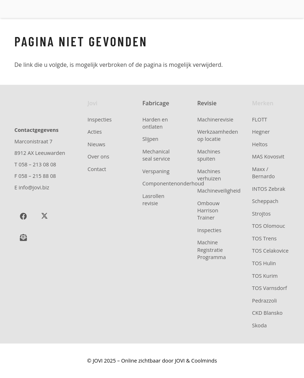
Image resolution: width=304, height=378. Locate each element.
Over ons (98, 156)
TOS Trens (264, 238)
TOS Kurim (265, 275)
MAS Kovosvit (268, 156)
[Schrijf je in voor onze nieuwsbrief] (23, 237)
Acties (94, 131)
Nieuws (96, 144)
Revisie (207, 103)
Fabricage (155, 103)
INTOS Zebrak (268, 188)
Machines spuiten (208, 155)
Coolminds (204, 360)
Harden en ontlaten (155, 123)
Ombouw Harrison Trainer (208, 210)
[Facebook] (23, 216)
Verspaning (155, 171)
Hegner (261, 131)
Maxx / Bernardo (263, 173)
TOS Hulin (264, 263)
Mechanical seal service (156, 155)
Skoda (259, 325)
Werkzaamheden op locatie (217, 135)
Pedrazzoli (264, 300)
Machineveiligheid (219, 190)
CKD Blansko (267, 312)
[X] (44, 216)
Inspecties (99, 119)
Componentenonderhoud (173, 183)
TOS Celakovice (270, 250)
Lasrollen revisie (153, 200)
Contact (96, 169)
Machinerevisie (215, 119)
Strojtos (261, 213)
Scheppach (265, 201)
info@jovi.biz (34, 187)
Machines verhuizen (209, 175)
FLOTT (259, 119)
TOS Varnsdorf (269, 288)
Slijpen (150, 138)
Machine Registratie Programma (211, 249)
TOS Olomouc (268, 225)
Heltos (260, 144)
